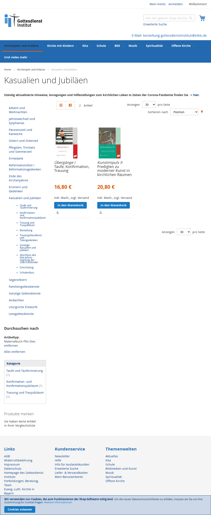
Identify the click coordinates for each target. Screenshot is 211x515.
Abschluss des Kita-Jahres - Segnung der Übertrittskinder (29, 258)
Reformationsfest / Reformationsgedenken (25, 167)
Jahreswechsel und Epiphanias (22, 121)
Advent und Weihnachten (18, 110)
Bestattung (26, 230)
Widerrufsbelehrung (18, 460)
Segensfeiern (18, 280)
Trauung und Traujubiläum (27, 224)
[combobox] (169, 18)
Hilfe (58, 460)
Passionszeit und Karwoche (20, 132)
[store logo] (23, 20)
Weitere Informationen (58, 502)
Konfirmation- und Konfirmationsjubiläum (24, 384)
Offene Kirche (115, 481)
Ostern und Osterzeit (23, 141)
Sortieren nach (158, 112)
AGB (7, 456)
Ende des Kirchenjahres (18, 178)
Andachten (16, 300)
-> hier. (195, 95)
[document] (105, 505)
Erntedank (16, 158)
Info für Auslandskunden (72, 464)
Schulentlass (27, 272)
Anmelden (176, 4)
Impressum (12, 464)
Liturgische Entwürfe (23, 307)
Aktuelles (112, 456)
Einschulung (27, 267)
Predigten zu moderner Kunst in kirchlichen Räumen (114, 170)
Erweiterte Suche (155, 24)
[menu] (105, 51)
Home (8, 69)
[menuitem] (22, 46)
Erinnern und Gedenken (18, 189)
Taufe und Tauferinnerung (29, 206)
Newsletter (62, 456)
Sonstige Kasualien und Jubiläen (28, 247)
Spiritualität (114, 477)
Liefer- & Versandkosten (71, 473)
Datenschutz (12, 468)
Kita (108, 460)
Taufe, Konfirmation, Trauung (71, 168)
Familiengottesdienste (24, 287)
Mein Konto (157, 4)
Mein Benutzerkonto (69, 477)
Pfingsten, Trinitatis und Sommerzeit (22, 149)
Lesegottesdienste (21, 314)
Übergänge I (64, 162)
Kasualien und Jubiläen (25, 198)
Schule (110, 464)
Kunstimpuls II (109, 162)
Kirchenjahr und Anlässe (31, 69)
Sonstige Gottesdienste (25, 293)
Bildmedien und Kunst (121, 468)
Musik (110, 473)
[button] (57, 212)
